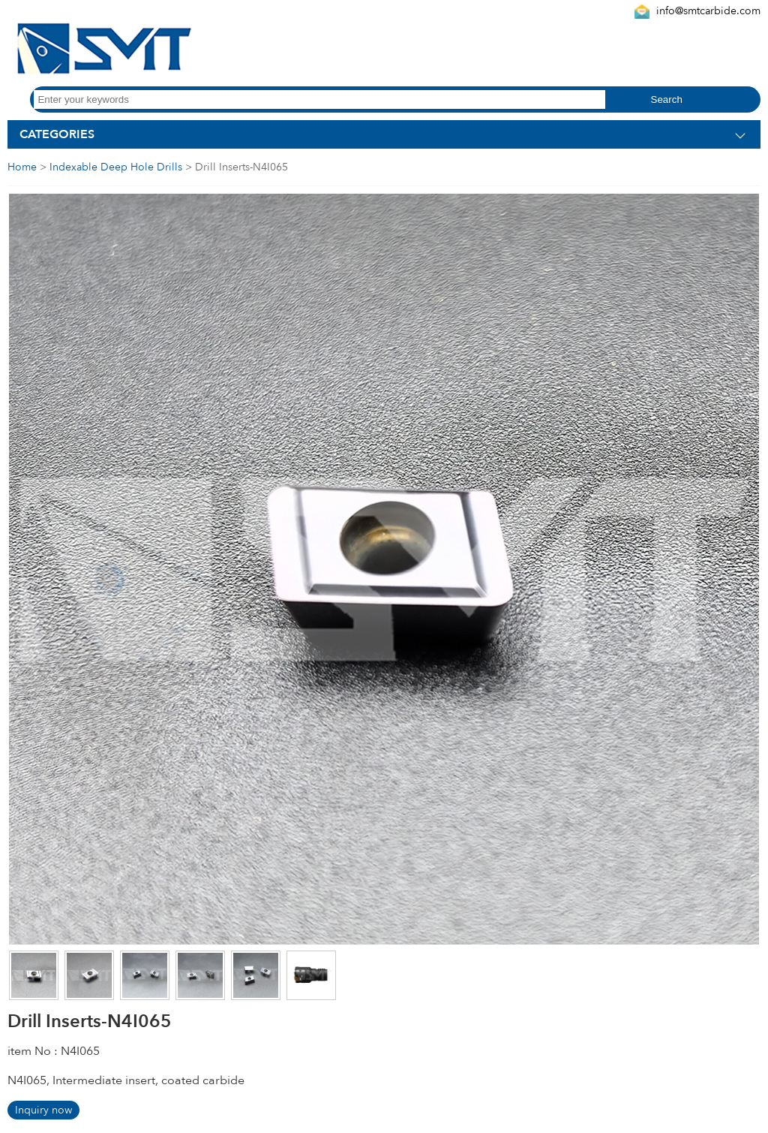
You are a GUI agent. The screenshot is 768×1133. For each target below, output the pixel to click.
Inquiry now (43, 1110)
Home (22, 167)
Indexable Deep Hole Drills (116, 167)
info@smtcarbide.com (708, 11)
